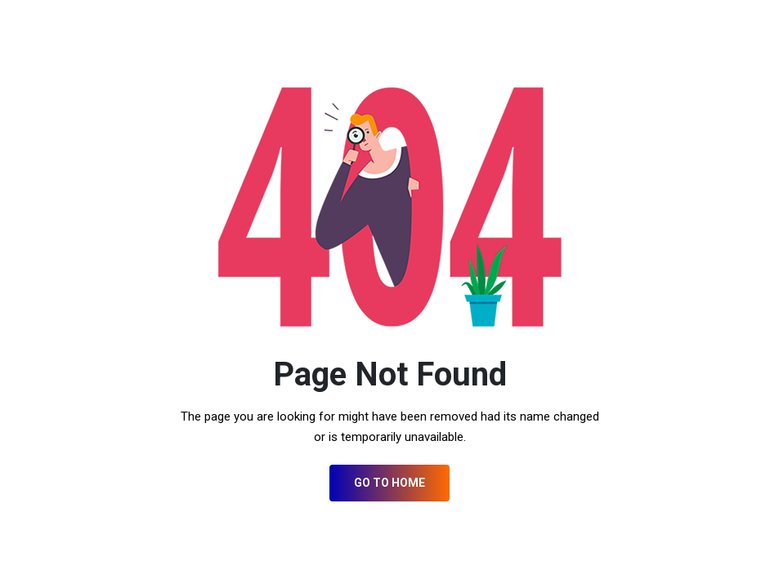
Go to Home (389, 482)
